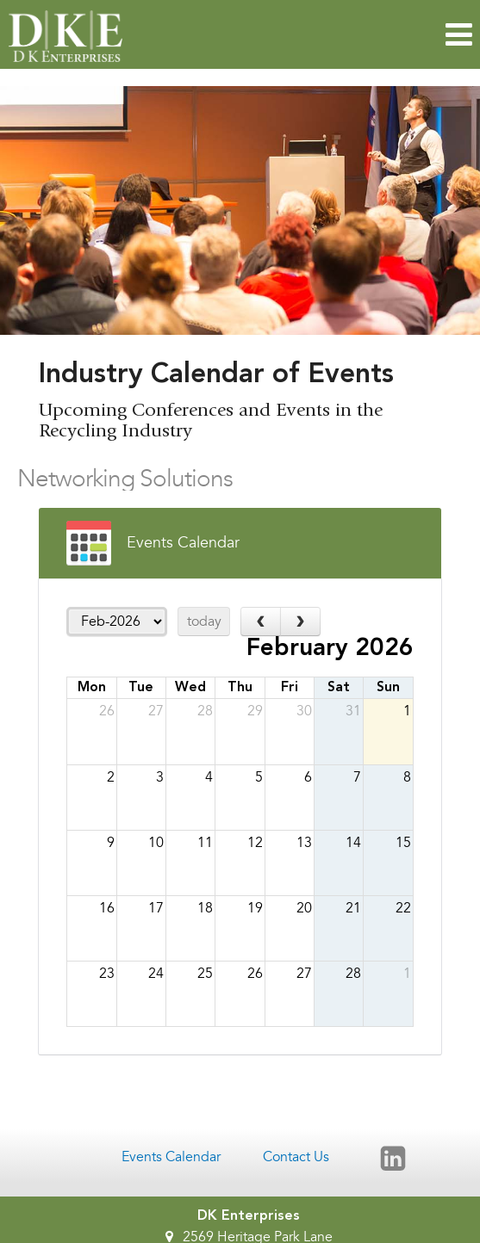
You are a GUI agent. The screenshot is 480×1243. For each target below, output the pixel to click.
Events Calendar (171, 1157)
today (204, 621)
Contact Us (296, 1157)
